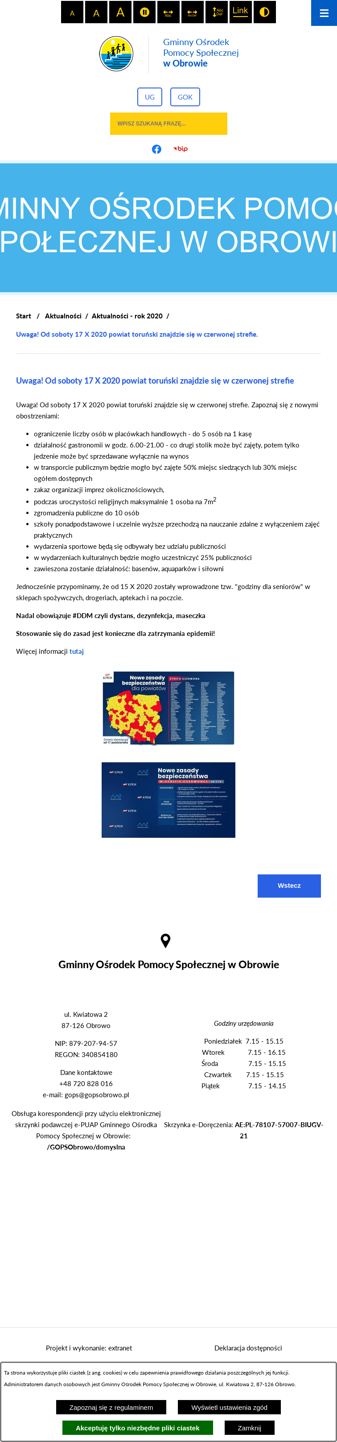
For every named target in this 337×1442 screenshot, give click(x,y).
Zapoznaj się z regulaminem (111, 1407)
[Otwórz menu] (324, 13)
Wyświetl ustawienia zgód (229, 1407)
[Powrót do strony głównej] (23, 316)
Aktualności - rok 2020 (127, 316)
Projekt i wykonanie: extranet (89, 1348)
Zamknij (250, 1428)
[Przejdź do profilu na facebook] (156, 149)
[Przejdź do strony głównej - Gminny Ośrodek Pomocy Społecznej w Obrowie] (169, 55)
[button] (168, 743)
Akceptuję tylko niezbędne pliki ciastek (138, 1428)
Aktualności (63, 316)
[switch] (144, 12)
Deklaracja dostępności (248, 1348)
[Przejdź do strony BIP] (180, 149)
